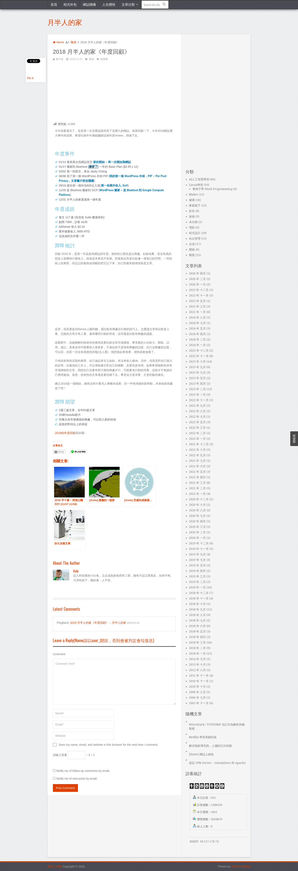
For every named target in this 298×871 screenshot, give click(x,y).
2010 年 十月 (197, 686)
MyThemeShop (241, 866)
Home (58, 42)
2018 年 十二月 (199, 593)
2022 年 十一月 (199, 400)
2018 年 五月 (197, 631)
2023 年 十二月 (199, 350)
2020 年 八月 (197, 510)
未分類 (193, 222)
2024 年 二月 (197, 339)
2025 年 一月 (197, 312)
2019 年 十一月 (199, 548)
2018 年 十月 (197, 604)
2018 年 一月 (197, 653)
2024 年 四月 (197, 334)
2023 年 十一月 (199, 356)
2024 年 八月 (197, 317)
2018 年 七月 (197, 620)
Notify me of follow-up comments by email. (83, 770)
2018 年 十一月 (199, 598)
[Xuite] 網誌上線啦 (201, 754)
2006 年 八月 (197, 692)
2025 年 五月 (197, 301)
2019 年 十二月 (199, 543)
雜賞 (73, 42)
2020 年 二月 (197, 532)
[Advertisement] (114, 93)
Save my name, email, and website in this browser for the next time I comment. (108, 744)
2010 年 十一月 (199, 681)
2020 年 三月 (197, 526)
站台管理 (194, 238)
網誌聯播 (89, 4)
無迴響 (104, 59)
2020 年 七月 (197, 515)
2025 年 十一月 (199, 295)
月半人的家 (64, 22)
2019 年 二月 (197, 582)
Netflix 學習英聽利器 (203, 737)
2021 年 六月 (197, 466)
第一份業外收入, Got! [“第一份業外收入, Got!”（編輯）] (114, 185)
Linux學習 (196, 184)
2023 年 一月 (197, 394)
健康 (192, 200)
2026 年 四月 (197, 273)
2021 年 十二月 (199, 444)
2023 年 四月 (197, 383)
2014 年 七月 (197, 659)
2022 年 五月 (197, 422)
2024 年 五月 (197, 328)
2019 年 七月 (197, 559)
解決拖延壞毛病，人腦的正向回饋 (210, 745)
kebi (76, 571)
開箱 (192, 249)
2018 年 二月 (197, 648)
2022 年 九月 (197, 405)
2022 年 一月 (197, 438)
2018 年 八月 (197, 615)
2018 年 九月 (197, 609)
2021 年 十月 (197, 449)
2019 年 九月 (197, 554)
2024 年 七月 (197, 323)
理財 (192, 227)
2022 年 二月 (197, 433)
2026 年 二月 (197, 279)
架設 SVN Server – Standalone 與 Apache (217, 762)
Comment (59, 654)
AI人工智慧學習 (199, 179)
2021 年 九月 (197, 455)
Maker (193, 194)
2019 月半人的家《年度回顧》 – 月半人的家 (98, 622)
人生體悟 (108, 4)
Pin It (30, 78)
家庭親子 (194, 205)
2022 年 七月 (197, 416)
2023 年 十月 (197, 361)
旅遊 (192, 216)
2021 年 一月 (197, 493)
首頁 (54, 4)
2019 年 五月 (197, 565)
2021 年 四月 (197, 477)
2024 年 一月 (197, 345)
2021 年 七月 (197, 460)
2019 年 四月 (197, 571)
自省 (192, 244)
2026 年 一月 (197, 284)
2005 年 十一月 (199, 703)
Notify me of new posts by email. (77, 778)
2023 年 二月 (197, 389)
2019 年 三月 (197, 576)
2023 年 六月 (197, 372)
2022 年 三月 (197, 427)
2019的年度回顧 (65, 433)
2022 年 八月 (197, 411)
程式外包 (70, 4)
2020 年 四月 (197, 521)
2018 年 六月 (197, 626)
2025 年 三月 (197, 306)
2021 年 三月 (197, 482)
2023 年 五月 (197, 378)
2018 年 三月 (197, 642)
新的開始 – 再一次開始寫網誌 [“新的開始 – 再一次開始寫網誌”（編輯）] (112, 162)
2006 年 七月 (197, 697)
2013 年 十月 (197, 664)
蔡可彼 (59, 59)
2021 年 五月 (197, 471)
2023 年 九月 (197, 367)
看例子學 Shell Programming (212, 189)
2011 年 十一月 (199, 675)
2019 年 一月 (197, 587)
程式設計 (194, 233)
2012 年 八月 (197, 670)
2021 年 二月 (197, 488)
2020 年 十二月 (199, 499)
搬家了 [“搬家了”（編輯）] (93, 166)
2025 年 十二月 (199, 290)
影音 (192, 211)
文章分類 (128, 4)
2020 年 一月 (197, 537)
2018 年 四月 (197, 637)
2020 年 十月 (197, 504)
